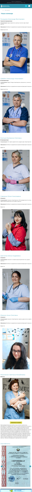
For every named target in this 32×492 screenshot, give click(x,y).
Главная (3, 10)
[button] (16, 423)
